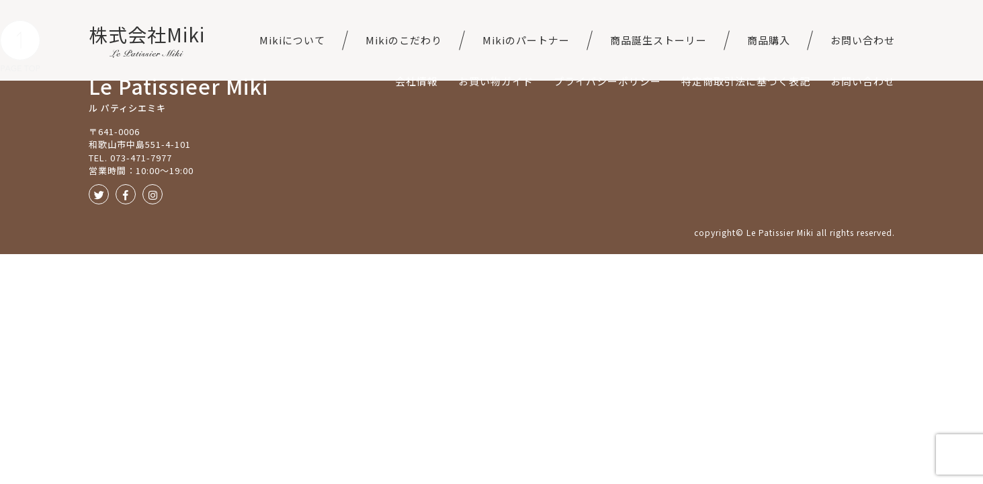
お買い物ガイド (495, 81)
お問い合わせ (862, 40)
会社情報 (416, 81)
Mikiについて (292, 40)
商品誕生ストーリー (658, 40)
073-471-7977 (141, 157)
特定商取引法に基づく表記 (745, 81)
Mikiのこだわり (404, 40)
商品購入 (768, 40)
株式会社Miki (147, 34)
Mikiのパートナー (526, 40)
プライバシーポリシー (607, 81)
